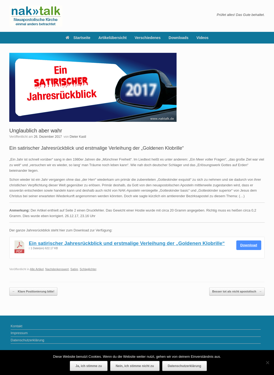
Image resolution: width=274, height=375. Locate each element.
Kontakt (16, 326)
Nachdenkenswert (57, 269)
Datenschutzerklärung (27, 340)
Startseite (78, 38)
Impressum (19, 333)
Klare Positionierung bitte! (33, 291)
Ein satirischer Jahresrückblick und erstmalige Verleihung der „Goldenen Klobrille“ (127, 243)
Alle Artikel (37, 269)
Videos (202, 38)
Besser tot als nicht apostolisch (237, 291)
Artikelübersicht (112, 38)
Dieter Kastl (78, 137)
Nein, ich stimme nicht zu (135, 366)
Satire (74, 269)
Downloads (179, 38)
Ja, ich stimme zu (88, 366)
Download (248, 245)
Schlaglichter (88, 269)
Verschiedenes (148, 38)
